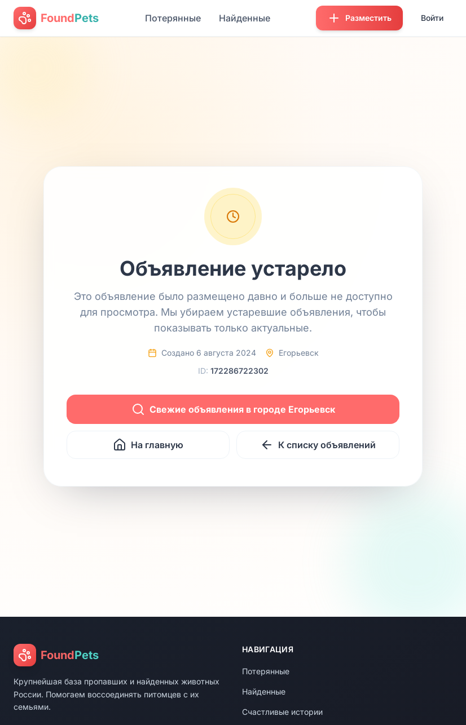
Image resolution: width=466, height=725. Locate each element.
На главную (148, 445)
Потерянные (173, 18)
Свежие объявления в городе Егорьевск (233, 409)
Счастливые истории (282, 712)
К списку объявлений (318, 445)
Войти (432, 18)
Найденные (244, 18)
